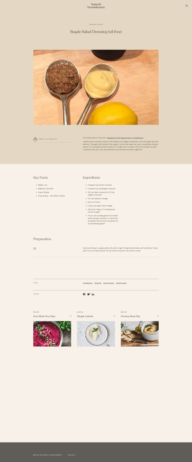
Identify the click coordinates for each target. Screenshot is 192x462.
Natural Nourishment (96, 5)
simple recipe (121, 283)
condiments (88, 283)
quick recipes (108, 283)
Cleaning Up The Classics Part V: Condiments (125, 138)
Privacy (72, 455)
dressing (98, 283)
